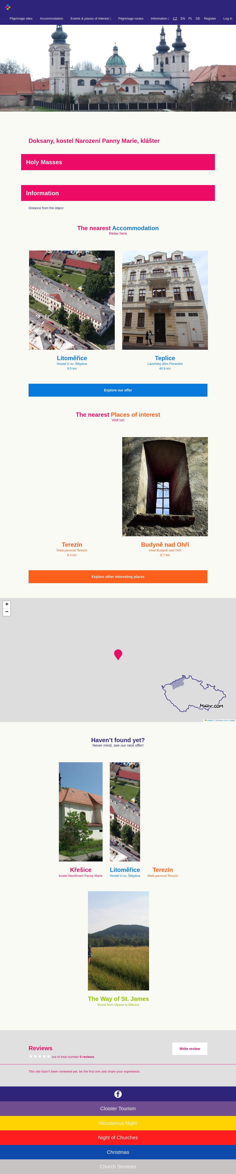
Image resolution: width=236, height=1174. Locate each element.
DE (198, 18)
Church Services (118, 1166)
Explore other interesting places (117, 577)
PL (191, 18)
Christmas (118, 1152)
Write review (190, 1049)
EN (183, 18)
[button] (118, 654)
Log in (228, 18)
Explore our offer (118, 390)
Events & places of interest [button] (91, 18)
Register (210, 18)
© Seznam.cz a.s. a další (224, 720)
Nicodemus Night (118, 1123)
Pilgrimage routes (130, 18)
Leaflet (209, 720)
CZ (175, 18)
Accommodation (51, 18)
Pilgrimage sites (21, 18)
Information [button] (160, 18)
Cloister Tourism (118, 1108)
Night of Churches (118, 1137)
